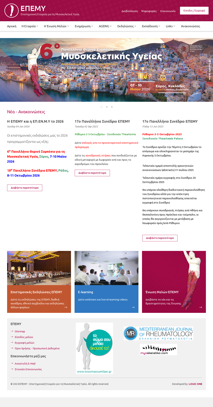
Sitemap (20, 331)
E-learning (85, 292)
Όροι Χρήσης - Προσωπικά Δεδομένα (37, 348)
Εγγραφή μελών (24, 342)
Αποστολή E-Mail (25, 363)
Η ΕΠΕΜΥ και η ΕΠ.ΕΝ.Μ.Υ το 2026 (35, 121)
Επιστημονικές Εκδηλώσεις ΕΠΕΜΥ (36, 292)
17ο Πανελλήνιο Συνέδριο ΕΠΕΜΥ (102, 121)
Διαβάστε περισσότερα (25, 187)
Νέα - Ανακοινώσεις (26, 111)
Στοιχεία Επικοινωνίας (28, 369)
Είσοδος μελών (24, 337)
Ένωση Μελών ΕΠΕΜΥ (162, 292)
